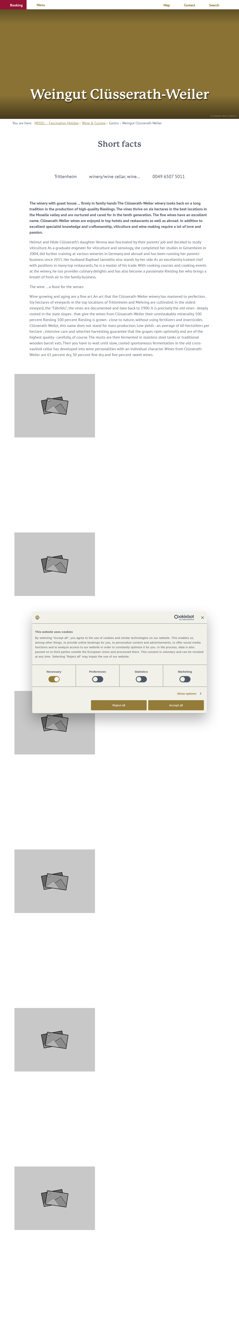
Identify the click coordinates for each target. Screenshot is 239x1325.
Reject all (119, 705)
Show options (187, 693)
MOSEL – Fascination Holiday (57, 123)
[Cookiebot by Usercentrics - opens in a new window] (177, 617)
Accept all (176, 705)
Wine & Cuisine (94, 123)
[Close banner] (202, 617)
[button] (13, 4)
